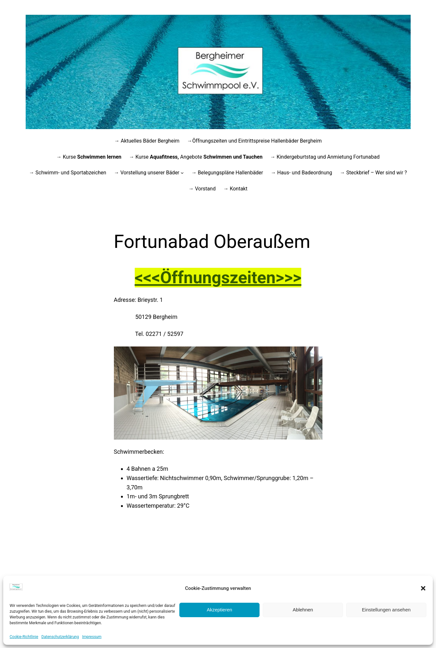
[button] (423, 588)
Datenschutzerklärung (60, 637)
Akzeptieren (219, 609)
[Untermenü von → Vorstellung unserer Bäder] (182, 172)
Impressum (91, 637)
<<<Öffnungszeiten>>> (218, 277)
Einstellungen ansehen (386, 609)
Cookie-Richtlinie (24, 637)
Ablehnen (303, 609)
